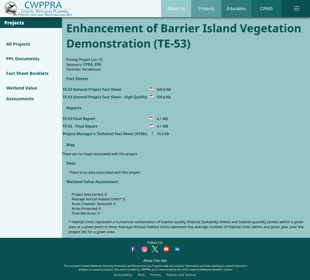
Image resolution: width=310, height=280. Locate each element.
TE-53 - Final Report (80, 126)
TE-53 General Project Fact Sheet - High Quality (105, 96)
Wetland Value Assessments (21, 93)
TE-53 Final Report (79, 118)
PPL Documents (23, 59)
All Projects (18, 44)
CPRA (88, 64)
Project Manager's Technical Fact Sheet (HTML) (105, 133)
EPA (98, 64)
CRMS (266, 8)
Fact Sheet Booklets (27, 73)
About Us (176, 8)
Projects (206, 8)
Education (236, 8)
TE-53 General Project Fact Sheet (92, 89)
